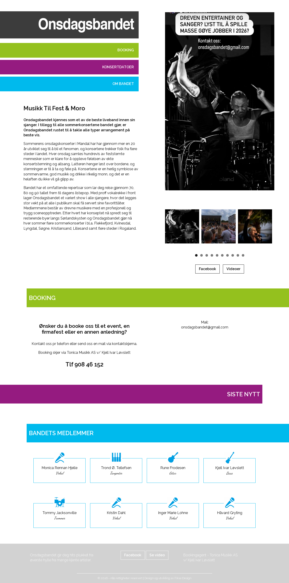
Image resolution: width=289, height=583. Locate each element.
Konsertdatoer (118, 67)
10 (243, 255)
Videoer (233, 269)
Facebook (207, 269)
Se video (157, 555)
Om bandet (123, 84)
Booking (125, 50)
